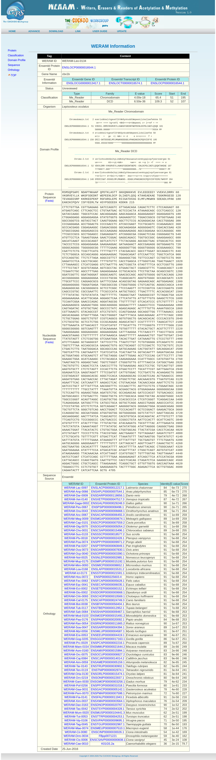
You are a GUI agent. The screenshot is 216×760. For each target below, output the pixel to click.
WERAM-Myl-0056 (76, 631)
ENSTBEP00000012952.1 (107, 608)
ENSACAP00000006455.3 (107, 515)
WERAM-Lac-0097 (76, 487)
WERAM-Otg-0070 (76, 526)
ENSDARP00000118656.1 (108, 495)
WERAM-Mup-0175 (76, 561)
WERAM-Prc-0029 (76, 642)
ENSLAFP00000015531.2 (107, 569)
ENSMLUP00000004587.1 (108, 631)
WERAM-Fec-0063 (76, 580)
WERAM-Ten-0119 (76, 670)
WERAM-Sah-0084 (76, 611)
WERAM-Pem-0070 (76, 693)
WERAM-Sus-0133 (76, 534)
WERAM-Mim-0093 (76, 565)
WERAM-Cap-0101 (76, 522)
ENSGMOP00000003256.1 (107, 681)
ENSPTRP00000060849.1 (107, 546)
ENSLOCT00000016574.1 (125, 83)
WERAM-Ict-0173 (76, 573)
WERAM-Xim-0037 (76, 701)
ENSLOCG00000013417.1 (83, 83)
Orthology (13, 69)
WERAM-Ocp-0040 (76, 553)
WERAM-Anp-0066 (76, 491)
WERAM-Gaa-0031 (76, 689)
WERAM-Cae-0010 (76, 743)
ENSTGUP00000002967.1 (108, 724)
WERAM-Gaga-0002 (76, 503)
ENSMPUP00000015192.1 (108, 561)
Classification (16, 55)
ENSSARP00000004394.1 (107, 627)
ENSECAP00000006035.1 (107, 584)
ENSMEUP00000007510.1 (108, 728)
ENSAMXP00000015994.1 (108, 650)
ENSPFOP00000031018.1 (107, 685)
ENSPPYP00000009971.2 (108, 542)
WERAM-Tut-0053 (76, 716)
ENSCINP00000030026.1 (107, 732)
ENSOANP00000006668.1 (108, 511)
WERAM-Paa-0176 (76, 619)
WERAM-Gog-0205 (76, 639)
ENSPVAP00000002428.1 (107, 538)
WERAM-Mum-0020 (76, 712)
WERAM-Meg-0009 (76, 518)
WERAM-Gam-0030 (76, 681)
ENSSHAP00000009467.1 (107, 611)
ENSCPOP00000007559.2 (108, 522)
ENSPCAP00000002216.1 (107, 642)
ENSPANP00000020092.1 (107, 619)
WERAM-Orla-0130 (76, 674)
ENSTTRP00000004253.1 (107, 716)
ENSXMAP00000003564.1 (108, 701)
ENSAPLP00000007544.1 (107, 491)
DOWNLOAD (56, 31)
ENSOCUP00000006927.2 (108, 654)
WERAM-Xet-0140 (76, 499)
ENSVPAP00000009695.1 (107, 720)
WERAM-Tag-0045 (76, 724)
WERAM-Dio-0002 (76, 592)
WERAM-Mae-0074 (76, 728)
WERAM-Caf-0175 (76, 600)
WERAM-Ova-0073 (76, 549)
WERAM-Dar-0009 (76, 495)
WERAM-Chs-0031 (76, 530)
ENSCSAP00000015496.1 (107, 530)
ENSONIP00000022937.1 (107, 677)
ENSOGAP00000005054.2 (108, 526)
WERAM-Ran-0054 (76, 623)
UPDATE (122, 31)
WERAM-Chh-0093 (76, 596)
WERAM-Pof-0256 (76, 685)
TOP (13, 75)
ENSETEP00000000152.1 (107, 588)
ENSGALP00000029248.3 (108, 503)
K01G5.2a (107, 743)
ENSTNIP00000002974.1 (108, 670)
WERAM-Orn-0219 (76, 677)
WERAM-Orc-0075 (76, 654)
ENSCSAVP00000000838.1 (107, 739)
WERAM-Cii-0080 (76, 732)
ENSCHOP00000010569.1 (108, 596)
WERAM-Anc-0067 (76, 515)
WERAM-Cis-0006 (76, 739)
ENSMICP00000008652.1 (107, 565)
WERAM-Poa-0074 (76, 542)
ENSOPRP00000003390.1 (108, 553)
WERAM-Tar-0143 (76, 666)
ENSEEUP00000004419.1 (107, 635)
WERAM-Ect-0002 (76, 588)
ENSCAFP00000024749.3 (107, 600)
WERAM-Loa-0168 (76, 569)
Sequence (14, 65)
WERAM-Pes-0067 (76, 507)
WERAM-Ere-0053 (76, 635)
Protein (12, 50)
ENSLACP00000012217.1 (107, 487)
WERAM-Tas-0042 (76, 708)
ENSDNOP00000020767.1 (108, 705)
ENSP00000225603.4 (108, 577)
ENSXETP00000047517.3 (107, 499)
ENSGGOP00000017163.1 (108, 639)
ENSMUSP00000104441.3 (108, 712)
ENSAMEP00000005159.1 (108, 662)
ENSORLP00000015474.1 (107, 674)
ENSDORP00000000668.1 (108, 592)
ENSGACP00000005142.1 (108, 689)
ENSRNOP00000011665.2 (108, 623)
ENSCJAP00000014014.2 (107, 658)
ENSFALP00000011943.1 (107, 697)
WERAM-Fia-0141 (76, 697)
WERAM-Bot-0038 (76, 604)
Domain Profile (16, 60)
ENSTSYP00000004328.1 (107, 708)
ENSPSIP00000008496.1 (108, 507)
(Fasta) (49, 200)
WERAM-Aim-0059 (76, 662)
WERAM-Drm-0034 (76, 736)
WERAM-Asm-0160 (75, 650)
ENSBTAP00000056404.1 (107, 604)
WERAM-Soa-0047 (76, 627)
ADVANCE (34, 31)
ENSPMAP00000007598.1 (108, 693)
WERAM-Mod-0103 (76, 615)
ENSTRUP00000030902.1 (107, 666)
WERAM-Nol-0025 (76, 557)
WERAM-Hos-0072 (76, 577)
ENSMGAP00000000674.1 (108, 518)
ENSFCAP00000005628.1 (107, 580)
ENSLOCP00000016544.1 (79, 67)
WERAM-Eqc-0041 (76, 584)
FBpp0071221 (108, 736)
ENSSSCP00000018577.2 (107, 534)
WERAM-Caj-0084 (76, 658)
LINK (78, 31)
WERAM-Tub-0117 (76, 608)
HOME (12, 31)
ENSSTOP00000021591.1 (107, 573)
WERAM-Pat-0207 (76, 546)
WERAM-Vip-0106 (76, 720)
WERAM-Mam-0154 (76, 646)
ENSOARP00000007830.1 (108, 549)
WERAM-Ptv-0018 (76, 538)
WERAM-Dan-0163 (76, 705)
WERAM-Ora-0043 (76, 511)
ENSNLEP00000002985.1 (107, 557)
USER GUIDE (100, 31)
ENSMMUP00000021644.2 (108, 646)
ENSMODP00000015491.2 (108, 615)
